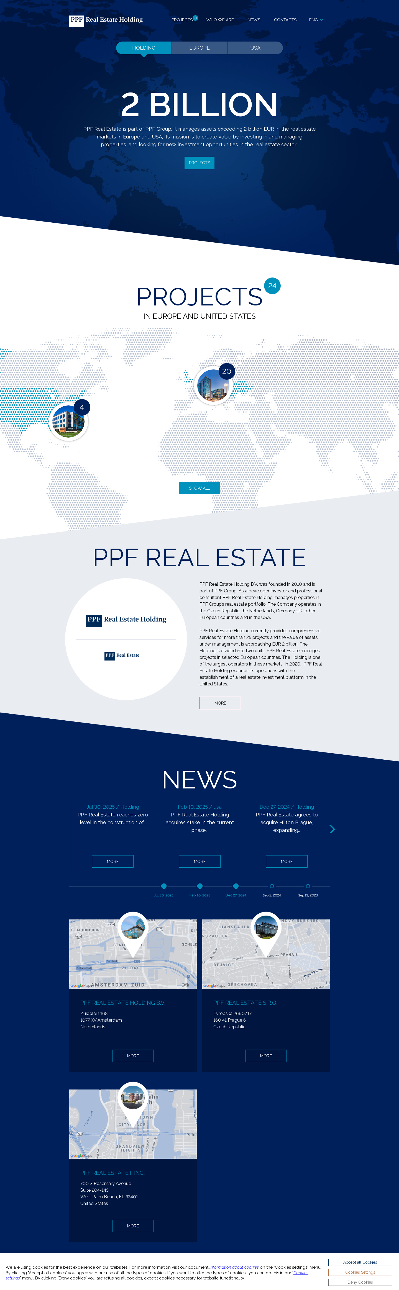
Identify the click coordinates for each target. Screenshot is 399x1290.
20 (226, 371)
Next (333, 829)
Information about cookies (234, 1267)
